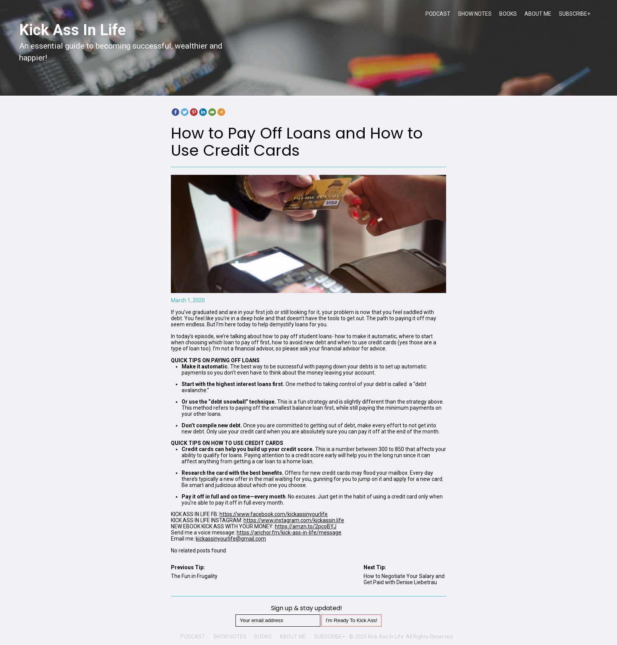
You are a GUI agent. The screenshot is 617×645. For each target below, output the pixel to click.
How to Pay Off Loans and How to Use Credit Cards (297, 141)
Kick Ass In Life (72, 30)
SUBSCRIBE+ (574, 14)
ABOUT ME (537, 14)
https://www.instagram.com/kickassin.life (294, 520)
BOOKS (508, 14)
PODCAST (437, 14)
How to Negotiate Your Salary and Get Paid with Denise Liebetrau (404, 579)
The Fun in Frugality (194, 576)
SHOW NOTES (475, 14)
